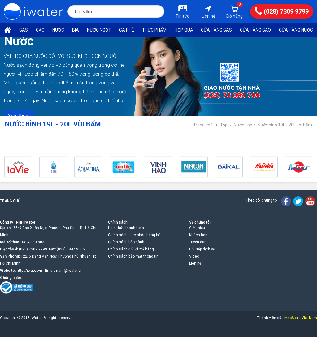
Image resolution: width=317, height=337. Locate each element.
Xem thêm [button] (19, 115)
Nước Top (243, 124)
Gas (23, 30)
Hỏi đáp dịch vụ (202, 249)
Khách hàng (199, 235)
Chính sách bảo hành (126, 242)
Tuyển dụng (199, 242)
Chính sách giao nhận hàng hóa (135, 235)
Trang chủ (203, 124)
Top (224, 124)
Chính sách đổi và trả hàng (131, 249)
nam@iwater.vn (69, 270)
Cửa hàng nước (296, 30)
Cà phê (126, 30)
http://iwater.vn (29, 270)
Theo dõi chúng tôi (262, 200)
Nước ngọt (99, 30)
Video (194, 256)
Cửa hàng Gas (216, 30)
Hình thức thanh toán (126, 228)
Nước (58, 30)
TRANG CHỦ (10, 201)
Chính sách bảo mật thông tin (133, 256)
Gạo (40, 30)
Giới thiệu (197, 228)
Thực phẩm (154, 30)
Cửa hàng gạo (255, 30)
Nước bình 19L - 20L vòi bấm (285, 124)
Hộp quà (184, 30)
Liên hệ (195, 263)
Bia (75, 30)
